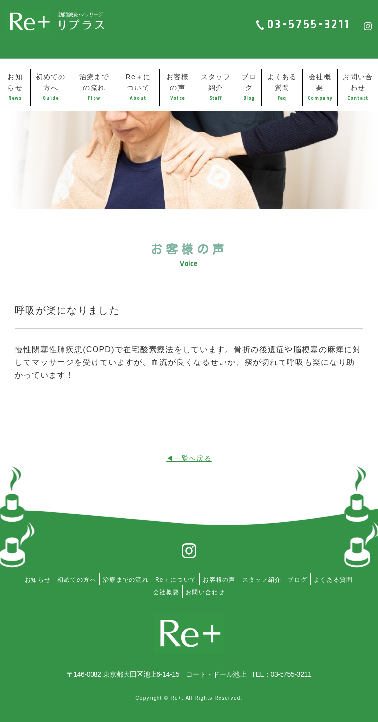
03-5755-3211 (308, 24)
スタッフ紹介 (215, 87)
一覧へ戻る (192, 458)
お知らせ (15, 87)
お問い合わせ (358, 87)
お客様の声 (177, 87)
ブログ (248, 87)
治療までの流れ (94, 87)
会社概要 (320, 87)
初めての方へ (50, 87)
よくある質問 (282, 87)
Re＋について (138, 87)
